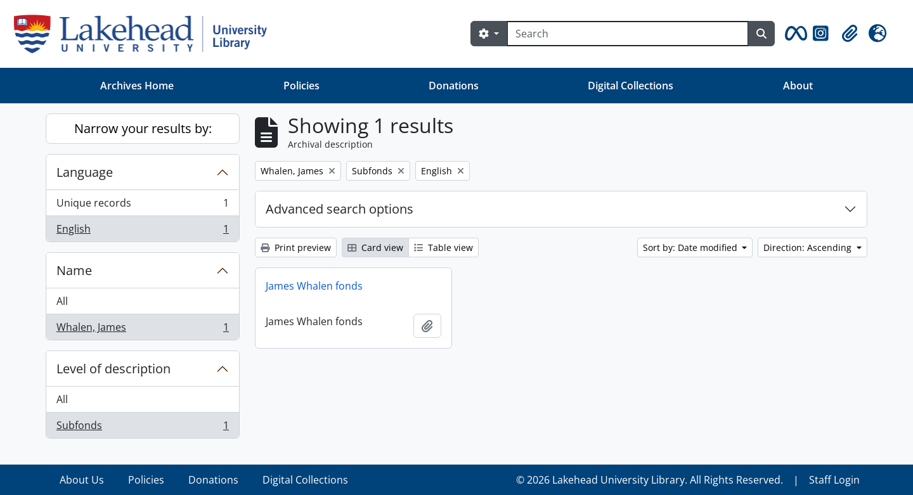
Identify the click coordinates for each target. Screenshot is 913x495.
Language (84, 172)
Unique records (142, 205)
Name (74, 270)
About (798, 86)
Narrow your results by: (143, 128)
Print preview (296, 247)
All (62, 301)
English (142, 231)
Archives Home (137, 86)
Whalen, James (142, 329)
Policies (301, 86)
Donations (454, 86)
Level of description (113, 368)
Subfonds (142, 428)
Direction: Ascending (808, 247)
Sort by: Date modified (691, 247)
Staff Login (834, 480)
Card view (375, 247)
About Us (82, 480)
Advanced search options (339, 208)
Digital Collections (630, 86)
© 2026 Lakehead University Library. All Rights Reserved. (649, 480)
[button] (794, 34)
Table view (443, 247)
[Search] (628, 33)
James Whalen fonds (314, 286)
